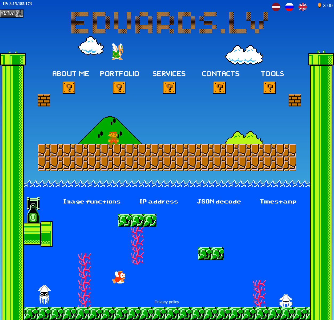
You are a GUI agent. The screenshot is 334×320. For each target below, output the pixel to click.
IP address (159, 202)
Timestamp (278, 202)
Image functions (92, 202)
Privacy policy (167, 301)
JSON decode (219, 202)
